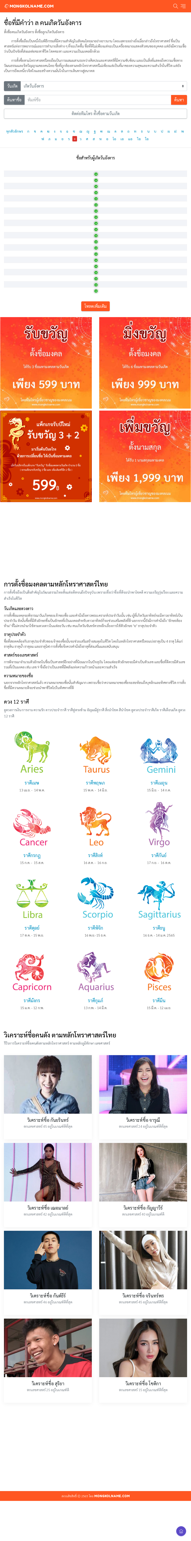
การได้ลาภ (113, 351)
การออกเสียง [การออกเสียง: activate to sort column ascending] (81, 170)
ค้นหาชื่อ (14, 99)
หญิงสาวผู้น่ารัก (116, 181)
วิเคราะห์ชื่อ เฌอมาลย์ (48, 1316)
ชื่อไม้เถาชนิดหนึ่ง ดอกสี (122, 238)
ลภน (10, 351)
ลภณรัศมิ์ (13, 328)
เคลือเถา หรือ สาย (118, 193)
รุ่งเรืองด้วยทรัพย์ (117, 385)
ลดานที (12, 215)
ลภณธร (12, 295)
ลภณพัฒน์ (14, 306)
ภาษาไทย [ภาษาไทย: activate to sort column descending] (14, 170)
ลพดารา (13, 249)
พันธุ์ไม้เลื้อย (114, 204)
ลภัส (10, 374)
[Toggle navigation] (183, 6)
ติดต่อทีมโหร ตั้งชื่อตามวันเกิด (96, 113)
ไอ (139, 139)
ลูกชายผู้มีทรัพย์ (117, 396)
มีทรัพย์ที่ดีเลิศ (116, 283)
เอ (122, 139)
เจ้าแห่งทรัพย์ (115, 362)
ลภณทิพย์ (13, 283)
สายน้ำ (110, 215)
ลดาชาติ (13, 204)
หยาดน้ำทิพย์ (115, 261)
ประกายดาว (114, 249)
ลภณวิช (12, 340)
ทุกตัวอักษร (14, 131)
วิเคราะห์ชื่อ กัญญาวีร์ (143, 1316)
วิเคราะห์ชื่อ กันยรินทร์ (48, 1229)
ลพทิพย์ (12, 261)
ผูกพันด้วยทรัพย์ (117, 317)
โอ (114, 139)
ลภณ (10, 272)
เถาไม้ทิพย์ (113, 227)
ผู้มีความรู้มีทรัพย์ (117, 340)
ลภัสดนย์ (13, 396)
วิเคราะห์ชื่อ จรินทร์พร (143, 1404)
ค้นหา (179, 99)
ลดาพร (12, 227)
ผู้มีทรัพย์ (112, 295)
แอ (130, 139)
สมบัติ (110, 374)
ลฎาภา (11, 181)
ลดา (10, 193)
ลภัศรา (11, 362)
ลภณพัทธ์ (13, 317)
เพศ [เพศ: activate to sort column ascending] (156, 170)
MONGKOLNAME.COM (28, 6)
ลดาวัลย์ (12, 238)
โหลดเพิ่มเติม (95, 414)
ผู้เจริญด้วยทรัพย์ (118, 328)
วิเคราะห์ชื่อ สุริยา (48, 1492)
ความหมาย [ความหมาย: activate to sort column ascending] (114, 170)
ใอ (147, 139)
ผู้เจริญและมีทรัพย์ (119, 306)
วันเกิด (12, 86)
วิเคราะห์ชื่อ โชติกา (143, 1492)
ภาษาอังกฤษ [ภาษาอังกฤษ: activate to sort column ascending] (46, 170)
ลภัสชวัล (13, 385)
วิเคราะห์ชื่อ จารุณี (143, 1229)
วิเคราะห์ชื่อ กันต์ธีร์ (48, 1404)
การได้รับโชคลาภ (118, 272)
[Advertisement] (95, 649)
